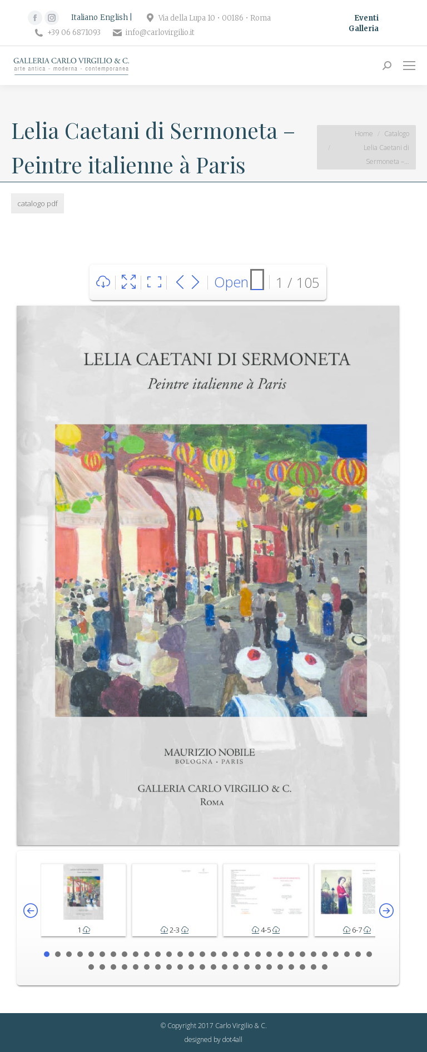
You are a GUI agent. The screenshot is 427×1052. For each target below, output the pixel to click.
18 (236, 954)
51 (313, 967)
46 (258, 967)
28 (347, 954)
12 (169, 954)
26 (324, 954)
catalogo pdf (37, 203)
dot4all (232, 1039)
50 (302, 967)
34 (124, 967)
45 (247, 967)
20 (258, 954)
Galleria (364, 28)
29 (358, 954)
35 (135, 967)
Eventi (366, 18)
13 (180, 954)
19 (247, 954)
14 (191, 954)
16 (213, 954)
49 (291, 967)
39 (180, 967)
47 (269, 967)
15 (202, 954)
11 (158, 954)
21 (269, 954)
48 (280, 967)
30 (369, 954)
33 (113, 967)
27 (336, 954)
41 (202, 967)
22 (280, 954)
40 (191, 967)
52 (324, 967)
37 (158, 967)
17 (224, 954)
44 (236, 967)
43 (224, 967)
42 (213, 967)
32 (102, 967)
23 (291, 954)
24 (302, 954)
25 (313, 954)
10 (147, 954)
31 (91, 967)
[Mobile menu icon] (409, 65)
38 (169, 967)
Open (231, 281)
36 (147, 967)
